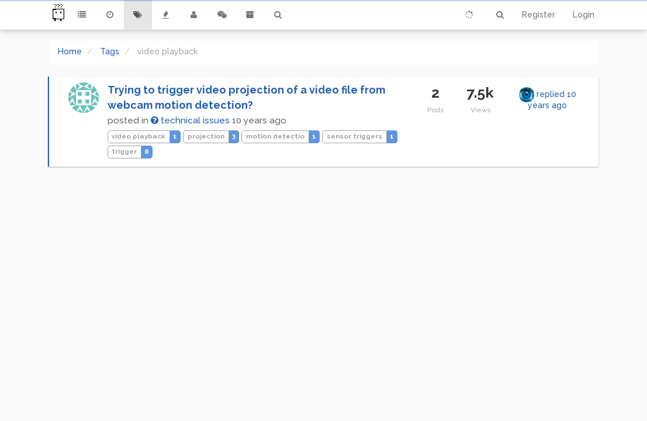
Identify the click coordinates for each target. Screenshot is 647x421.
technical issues (190, 120)
